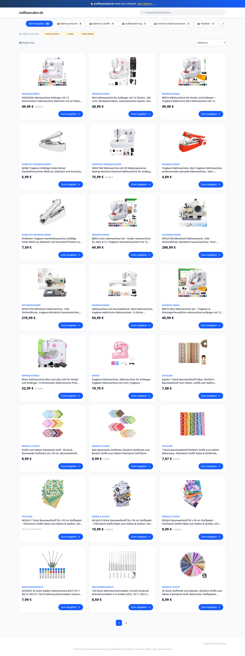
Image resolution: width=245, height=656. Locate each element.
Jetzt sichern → (146, 3)
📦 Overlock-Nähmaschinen (172, 23)
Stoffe (69, 34)
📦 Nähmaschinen (69, 23)
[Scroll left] (21, 23)
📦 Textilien (206, 23)
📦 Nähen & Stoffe (102, 23)
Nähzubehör (86, 34)
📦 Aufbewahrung (134, 23)
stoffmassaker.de (31, 12)
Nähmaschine (51, 34)
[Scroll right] (223, 23)
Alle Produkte (39, 23)
